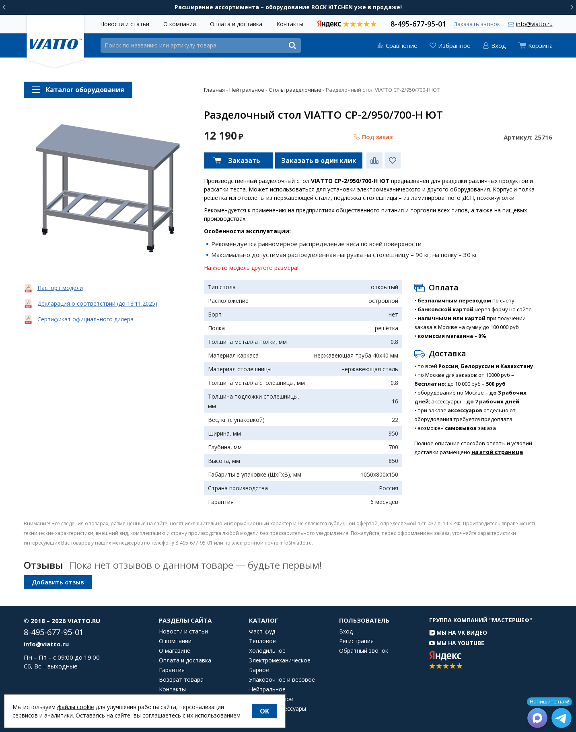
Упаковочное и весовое (282, 680)
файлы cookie (75, 707)
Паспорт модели (60, 288)
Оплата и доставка (236, 24)
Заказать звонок (477, 24)
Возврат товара (181, 680)
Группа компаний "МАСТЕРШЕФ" (480, 620)
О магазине (174, 651)
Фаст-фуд (262, 631)
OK (264, 711)
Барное (259, 670)
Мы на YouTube (456, 643)
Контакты (289, 24)
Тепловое (262, 641)
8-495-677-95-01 (418, 23)
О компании (179, 24)
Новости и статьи (124, 24)
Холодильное (267, 651)
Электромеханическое (280, 660)
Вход (346, 631)
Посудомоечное (271, 699)
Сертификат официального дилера (85, 319)
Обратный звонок (363, 651)
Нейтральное (267, 689)
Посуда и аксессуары (277, 708)
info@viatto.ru (534, 24)
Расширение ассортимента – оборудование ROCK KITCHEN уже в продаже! (288, 7)
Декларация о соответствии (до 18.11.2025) (97, 303)
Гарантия (172, 670)
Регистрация (356, 641)
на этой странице (497, 452)
